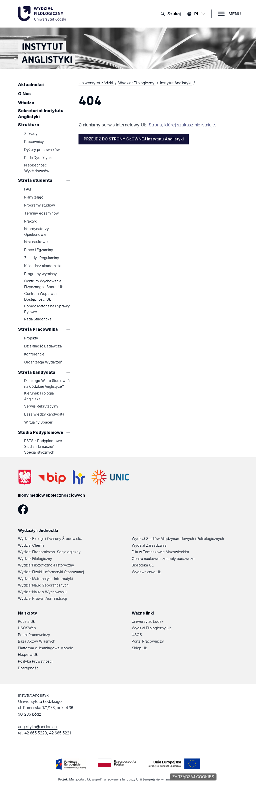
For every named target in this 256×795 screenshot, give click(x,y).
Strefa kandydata (36, 372)
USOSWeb (27, 628)
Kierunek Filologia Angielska (39, 396)
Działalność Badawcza (43, 346)
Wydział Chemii (31, 545)
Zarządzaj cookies (193, 777)
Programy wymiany (40, 274)
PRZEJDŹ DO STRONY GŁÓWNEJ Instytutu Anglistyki (134, 139)
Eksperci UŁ (28, 654)
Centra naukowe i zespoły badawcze (163, 558)
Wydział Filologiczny (35, 558)
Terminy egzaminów (41, 213)
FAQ (27, 189)
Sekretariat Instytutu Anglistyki (41, 113)
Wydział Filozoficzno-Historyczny (46, 565)
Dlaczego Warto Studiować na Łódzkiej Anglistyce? (47, 384)
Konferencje (34, 354)
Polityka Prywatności (35, 661)
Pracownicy (34, 142)
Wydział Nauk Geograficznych (43, 585)
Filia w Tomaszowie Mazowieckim (160, 552)
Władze (26, 102)
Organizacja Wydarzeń (43, 362)
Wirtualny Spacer (38, 422)
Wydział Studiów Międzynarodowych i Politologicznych (178, 538)
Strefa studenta (35, 180)
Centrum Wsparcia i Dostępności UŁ (40, 296)
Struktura (28, 124)
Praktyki (31, 221)
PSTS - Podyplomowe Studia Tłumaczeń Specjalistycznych (43, 447)
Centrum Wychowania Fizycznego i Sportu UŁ (43, 284)
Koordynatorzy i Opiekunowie (37, 232)
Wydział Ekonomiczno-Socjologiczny (49, 552)
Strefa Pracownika (38, 329)
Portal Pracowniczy (34, 635)
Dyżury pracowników (42, 150)
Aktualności (31, 84)
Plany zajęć (33, 197)
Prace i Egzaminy (38, 250)
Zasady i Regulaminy (41, 258)
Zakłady (31, 134)
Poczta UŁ (26, 621)
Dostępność (28, 668)
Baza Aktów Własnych (36, 641)
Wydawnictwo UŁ (146, 572)
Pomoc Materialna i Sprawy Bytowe (47, 309)
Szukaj (174, 13)
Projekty (31, 338)
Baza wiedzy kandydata (44, 414)
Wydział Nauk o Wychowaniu (42, 592)
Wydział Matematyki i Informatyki (45, 578)
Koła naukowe (36, 242)
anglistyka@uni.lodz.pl (38, 726)
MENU (234, 13)
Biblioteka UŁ (143, 565)
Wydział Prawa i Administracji (42, 598)
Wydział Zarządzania (149, 545)
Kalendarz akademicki (42, 266)
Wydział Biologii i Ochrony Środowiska (50, 538)
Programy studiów (39, 205)
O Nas (24, 93)
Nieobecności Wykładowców (36, 168)
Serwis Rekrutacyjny (41, 406)
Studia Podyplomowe (40, 432)
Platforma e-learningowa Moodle (45, 648)
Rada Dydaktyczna (40, 158)
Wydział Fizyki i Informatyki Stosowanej (51, 572)
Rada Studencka (38, 319)
